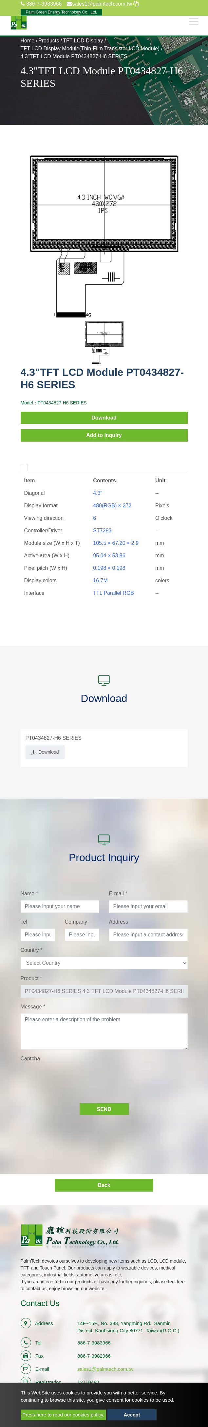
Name (29, 893)
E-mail (118, 893)
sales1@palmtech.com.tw (105, 1369)
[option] (104, 236)
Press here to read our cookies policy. (63, 1414)
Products (48, 40)
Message (33, 1006)
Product (31, 978)
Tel (24, 922)
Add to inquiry (104, 435)
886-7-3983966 (41, 4)
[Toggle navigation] (193, 21)
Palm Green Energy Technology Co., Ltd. (61, 12)
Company (76, 922)
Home (28, 40)
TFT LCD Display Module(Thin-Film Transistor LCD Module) (90, 48)
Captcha (30, 1058)
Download (103, 418)
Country (32, 950)
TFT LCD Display (83, 40)
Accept (132, 1414)
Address (118, 922)
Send (104, 1109)
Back (104, 1185)
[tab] (24, 467)
